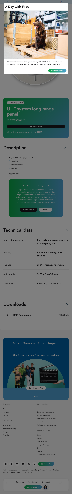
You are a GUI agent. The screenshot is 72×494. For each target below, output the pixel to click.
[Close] (66, 6)
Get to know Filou (57, 70)
